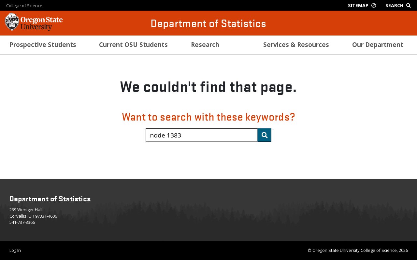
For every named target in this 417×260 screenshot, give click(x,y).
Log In (15, 250)
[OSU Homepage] (34, 29)
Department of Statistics (208, 23)
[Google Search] (399, 5)
